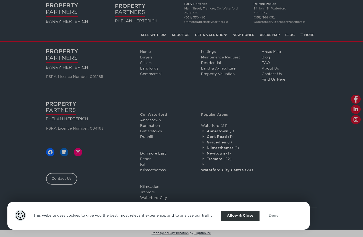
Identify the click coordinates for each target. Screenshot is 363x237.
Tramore (147, 192)
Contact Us (61, 178)
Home (145, 52)
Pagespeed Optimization (170, 233)
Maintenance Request (220, 57)
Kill (143, 164)
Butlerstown (151, 131)
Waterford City (153, 198)
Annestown (150, 120)
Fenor (145, 159)
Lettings (208, 52)
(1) (220, 131)
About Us (180, 35)
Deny (273, 215)
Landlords (149, 68)
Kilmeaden (149, 186)
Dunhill (146, 137)
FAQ (266, 63)
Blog (290, 35)
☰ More (307, 35)
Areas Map (270, 35)
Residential (211, 63)
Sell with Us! (153, 35)
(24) (227, 170)
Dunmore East (153, 153)
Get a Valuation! (211, 35)
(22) (219, 159)
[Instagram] (78, 152)
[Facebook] (50, 152)
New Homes (243, 35)
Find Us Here (273, 79)
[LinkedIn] (64, 152)
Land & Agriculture (218, 68)
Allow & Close (240, 215)
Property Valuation (218, 74)
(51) (214, 126)
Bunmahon (150, 126)
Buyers (146, 57)
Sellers (146, 63)
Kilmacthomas (153, 170)
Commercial (151, 74)
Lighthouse (202, 233)
